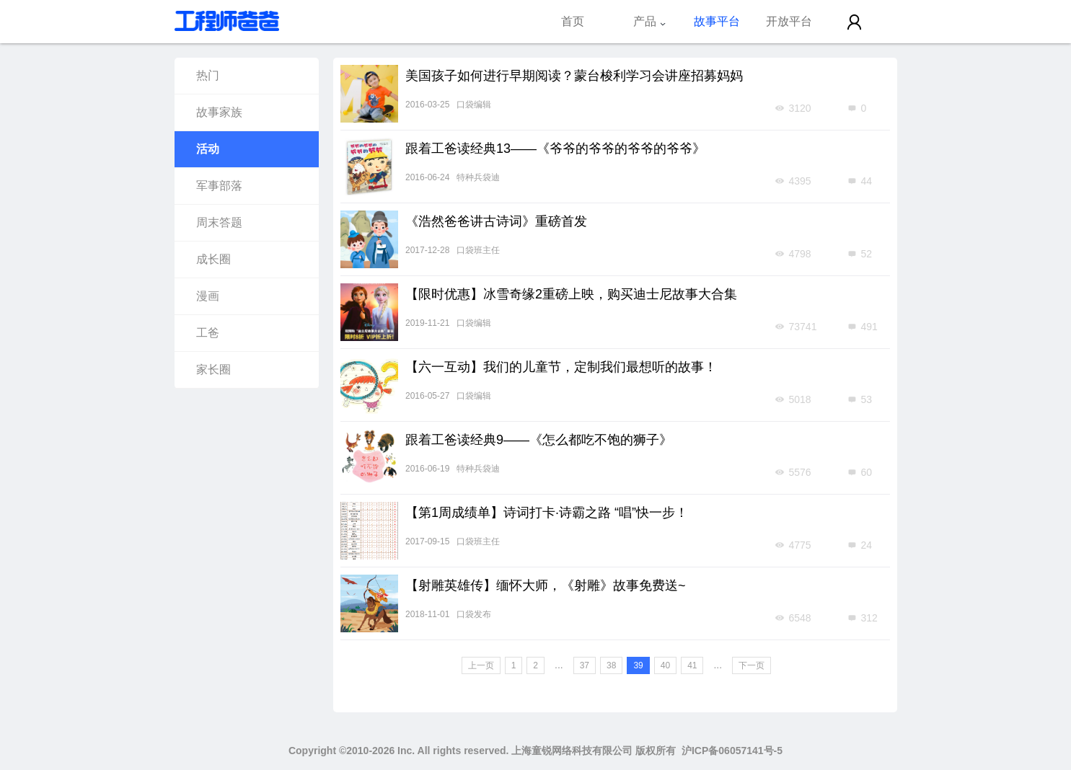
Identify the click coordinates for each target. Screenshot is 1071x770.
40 (665, 665)
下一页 (751, 665)
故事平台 (717, 21)
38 (611, 665)
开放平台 (789, 21)
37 (584, 665)
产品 (649, 21)
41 (692, 665)
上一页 (481, 665)
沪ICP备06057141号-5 (732, 750)
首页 (572, 21)
